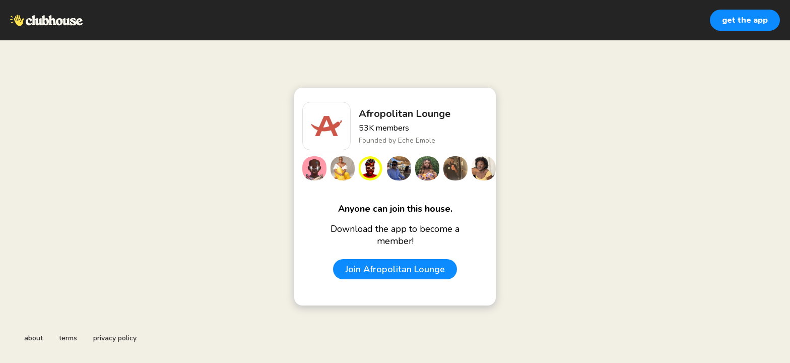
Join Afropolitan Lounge (395, 269)
